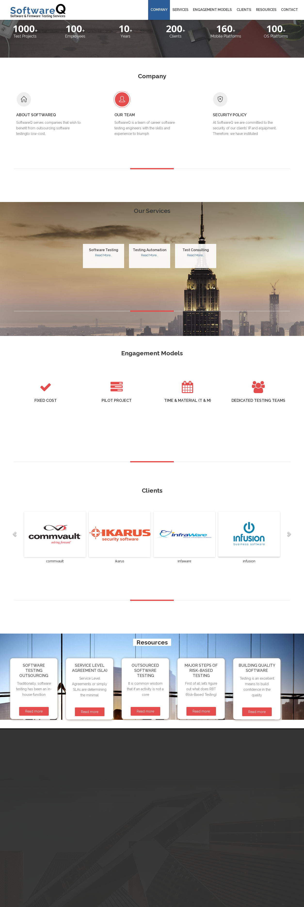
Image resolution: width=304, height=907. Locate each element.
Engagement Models (212, 10)
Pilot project (117, 371)
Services (180, 10)
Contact (289, 10)
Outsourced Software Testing (145, 641)
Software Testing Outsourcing (33, 641)
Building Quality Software (257, 638)
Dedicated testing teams (258, 371)
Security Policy (244, 94)
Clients (244, 10)
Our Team (139, 94)
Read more (34, 682)
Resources (266, 10)
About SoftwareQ (50, 94)
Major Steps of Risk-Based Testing (201, 641)
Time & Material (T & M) (187, 371)
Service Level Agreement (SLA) (89, 638)
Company (159, 10)
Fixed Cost (45, 371)
